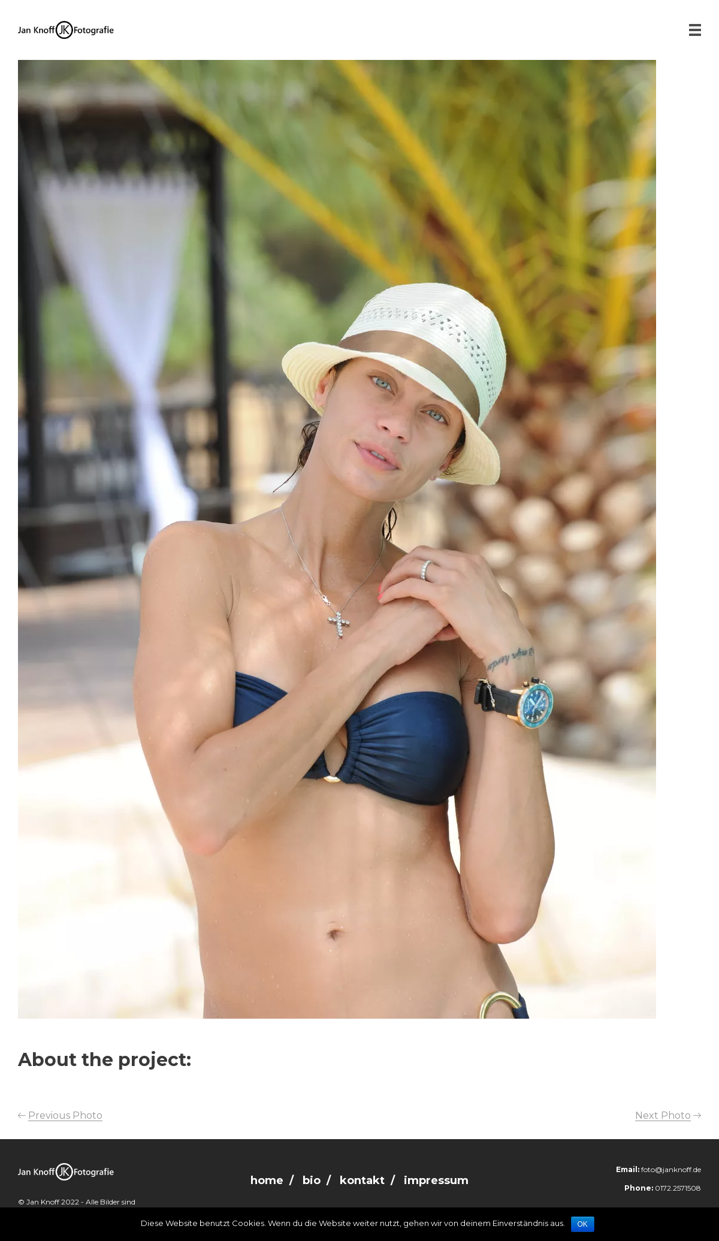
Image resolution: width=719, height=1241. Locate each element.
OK (583, 1224)
